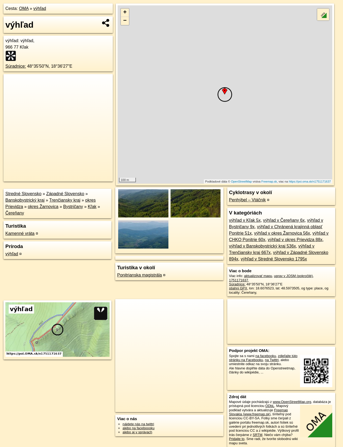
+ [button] (125, 13)
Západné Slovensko (65, 193)
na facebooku (265, 356)
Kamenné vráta (20, 233)
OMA (24, 8)
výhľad (39, 8)
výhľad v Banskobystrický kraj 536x (262, 246)
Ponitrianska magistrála (139, 275)
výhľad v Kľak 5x (245, 220)
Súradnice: (15, 66)
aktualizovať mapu (258, 276)
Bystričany (73, 206)
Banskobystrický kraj (25, 200)
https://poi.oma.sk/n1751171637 (310, 181)
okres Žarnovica (43, 206)
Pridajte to (237, 439)
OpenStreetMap (241, 181)
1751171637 (238, 280)
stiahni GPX (238, 288)
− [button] (125, 21)
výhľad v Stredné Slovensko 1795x (274, 259)
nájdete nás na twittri (138, 424)
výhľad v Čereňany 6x (284, 220)
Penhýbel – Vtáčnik (247, 200)
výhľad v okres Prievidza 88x (295, 239)
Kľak (92, 206)
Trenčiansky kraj (64, 200)
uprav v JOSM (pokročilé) (293, 276)
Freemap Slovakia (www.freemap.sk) (258, 412)
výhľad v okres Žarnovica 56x (282, 233)
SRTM (257, 435)
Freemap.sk (269, 181)
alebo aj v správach (137, 432)
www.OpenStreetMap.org (292, 402)
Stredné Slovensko (23, 193)
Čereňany (14, 213)
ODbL (269, 406)
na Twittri (272, 360)
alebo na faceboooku (138, 428)
